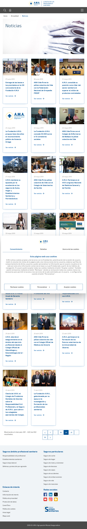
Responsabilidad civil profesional (14, 456)
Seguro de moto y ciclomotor (54, 463)
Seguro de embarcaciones (53, 477)
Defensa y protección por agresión (15, 466)
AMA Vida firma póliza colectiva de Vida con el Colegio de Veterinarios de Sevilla (43, 184)
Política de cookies (9, 509)
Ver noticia (10, 96)
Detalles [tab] (43, 249)
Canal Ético (6, 505)
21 (72, 431)
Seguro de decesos (50, 466)
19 (61, 431)
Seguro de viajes (49, 470)
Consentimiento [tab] (16, 249)
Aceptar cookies (70, 287)
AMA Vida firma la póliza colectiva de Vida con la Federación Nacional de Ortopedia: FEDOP (43, 87)
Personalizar (43, 287)
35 (45, 436)
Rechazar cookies (17, 287)
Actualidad (15, 16)
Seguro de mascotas (51, 484)
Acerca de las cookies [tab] (71, 249)
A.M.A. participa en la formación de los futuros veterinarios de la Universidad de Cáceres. (71, 342)
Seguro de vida (49, 480)
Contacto (6, 491)
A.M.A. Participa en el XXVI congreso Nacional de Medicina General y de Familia (71, 184)
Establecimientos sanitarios (12, 459)
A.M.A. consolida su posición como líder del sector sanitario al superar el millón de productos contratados (71, 87)
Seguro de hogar (49, 459)
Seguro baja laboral (9, 463)
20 (67, 431)
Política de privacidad (10, 498)
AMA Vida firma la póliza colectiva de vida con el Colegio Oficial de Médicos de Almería (43, 341)
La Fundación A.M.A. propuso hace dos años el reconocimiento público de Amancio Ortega (14, 136)
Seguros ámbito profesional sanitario (20, 451)
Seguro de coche (49, 456)
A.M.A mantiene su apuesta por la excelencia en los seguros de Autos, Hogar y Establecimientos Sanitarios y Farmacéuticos (12, 189)
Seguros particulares (53, 451)
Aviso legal (6, 512)
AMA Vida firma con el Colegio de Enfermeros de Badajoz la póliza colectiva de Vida (71, 135)
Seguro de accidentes (51, 473)
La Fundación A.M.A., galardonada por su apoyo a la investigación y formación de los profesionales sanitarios (42, 401)
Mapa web (6, 516)
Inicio (5, 16)
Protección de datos (9, 502)
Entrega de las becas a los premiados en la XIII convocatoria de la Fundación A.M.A (14, 86)
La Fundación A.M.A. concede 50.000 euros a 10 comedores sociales (43, 135)
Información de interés (10, 495)
